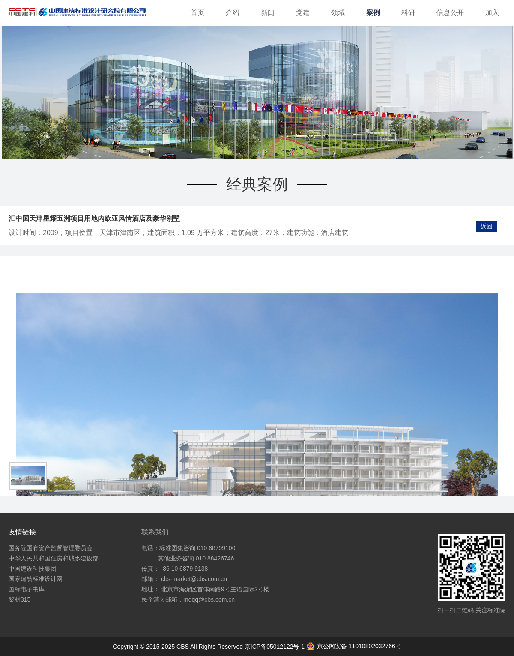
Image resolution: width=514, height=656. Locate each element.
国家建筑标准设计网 (36, 578)
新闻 (268, 12)
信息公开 (450, 12)
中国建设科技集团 (33, 568)
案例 (373, 12)
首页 (197, 12)
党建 (303, 12)
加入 (492, 12)
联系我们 (155, 532)
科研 (408, 12)
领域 (338, 12)
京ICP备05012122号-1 (275, 646)
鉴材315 (19, 599)
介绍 (232, 12)
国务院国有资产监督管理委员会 (51, 548)
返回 (487, 226)
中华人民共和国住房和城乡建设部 (54, 558)
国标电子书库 (27, 589)
